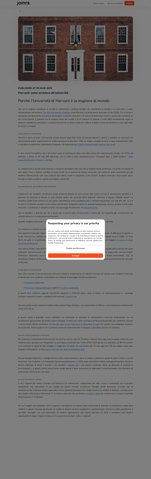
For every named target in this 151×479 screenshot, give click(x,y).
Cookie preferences (75, 248)
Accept (75, 255)
